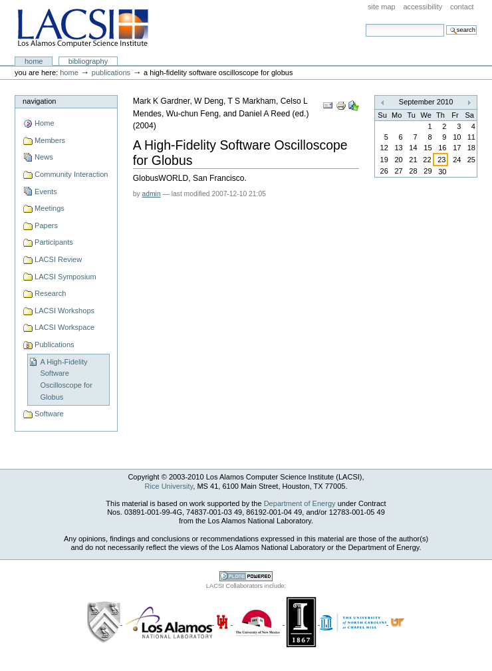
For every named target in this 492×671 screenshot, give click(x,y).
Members (50, 140)
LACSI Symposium (65, 277)
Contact (462, 7)
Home (34, 61)
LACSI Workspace (64, 327)
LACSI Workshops (64, 311)
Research (50, 293)
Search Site (365, 23)
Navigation (39, 101)
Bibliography (88, 61)
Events (46, 192)
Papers (46, 225)
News (44, 157)
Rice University (169, 486)
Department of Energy (300, 503)
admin (151, 194)
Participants (54, 242)
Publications (111, 72)
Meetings (49, 208)
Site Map (382, 7)
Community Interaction (71, 174)
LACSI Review (58, 259)
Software (49, 414)
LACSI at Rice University (82, 29)
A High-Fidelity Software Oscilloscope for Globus (66, 379)
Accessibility (422, 7)
